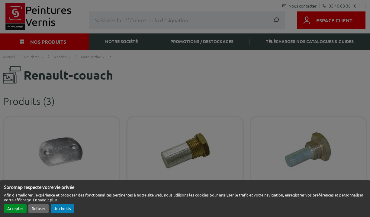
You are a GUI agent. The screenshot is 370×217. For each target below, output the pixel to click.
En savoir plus (45, 199)
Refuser (38, 208)
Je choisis (62, 208)
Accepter (15, 208)
